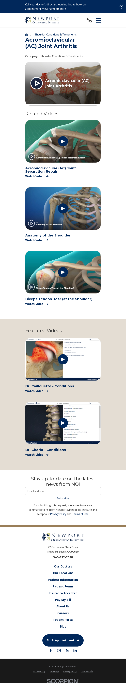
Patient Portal (62, 620)
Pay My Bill (63, 600)
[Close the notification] (121, 7)
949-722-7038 (63, 557)
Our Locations (63, 573)
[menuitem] (39, 671)
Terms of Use (80, 514)
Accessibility (39, 671)
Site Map (54, 671)
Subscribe (63, 498)
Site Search (87, 671)
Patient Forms (63, 586)
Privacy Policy (58, 514)
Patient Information (63, 580)
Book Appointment (63, 640)
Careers (63, 613)
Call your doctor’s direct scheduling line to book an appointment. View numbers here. (55, 7)
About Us (63, 606)
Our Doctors (63, 566)
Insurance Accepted (63, 593)
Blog (63, 626)
